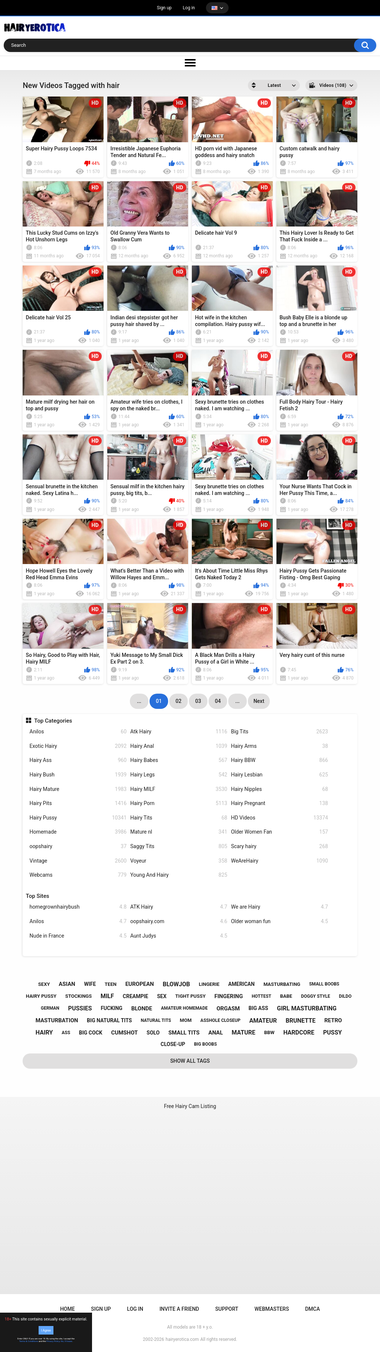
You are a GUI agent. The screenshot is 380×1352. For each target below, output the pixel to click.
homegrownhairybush (78, 907)
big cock (90, 1033)
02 (178, 701)
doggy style (315, 996)
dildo (345, 996)
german (50, 1008)
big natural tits (109, 1020)
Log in (189, 7)
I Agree (46, 1330)
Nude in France (78, 936)
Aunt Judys (178, 936)
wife (90, 984)
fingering (228, 996)
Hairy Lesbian (279, 775)
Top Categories (53, 720)
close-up (173, 1044)
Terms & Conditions (28, 1341)
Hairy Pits (78, 803)
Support (226, 1309)
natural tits (156, 1020)
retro (333, 1020)
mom (186, 1020)
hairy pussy (41, 996)
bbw (269, 1032)
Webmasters (272, 1309)
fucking (111, 1008)
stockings (78, 996)
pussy (332, 1032)
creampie (135, 996)
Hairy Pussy (78, 818)
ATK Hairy (178, 907)
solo (153, 1033)
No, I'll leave (66, 1341)
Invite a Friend (179, 1309)
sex (161, 996)
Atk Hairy (178, 732)
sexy (44, 984)
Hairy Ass (78, 760)
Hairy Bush (78, 775)
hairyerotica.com (182, 1339)
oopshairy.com (178, 921)
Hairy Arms (279, 746)
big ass (258, 1008)
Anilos (78, 732)
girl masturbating (307, 1008)
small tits (184, 1032)
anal (216, 1032)
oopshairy (78, 846)
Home (67, 1309)
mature (243, 1032)
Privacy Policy (53, 1341)
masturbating (281, 984)
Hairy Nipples (279, 789)
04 (218, 701)
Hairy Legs (178, 775)
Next (258, 701)
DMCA (312, 1309)
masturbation (57, 1020)
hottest (261, 996)
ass (66, 1032)
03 (198, 701)
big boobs (205, 1044)
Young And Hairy (178, 875)
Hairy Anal (178, 746)
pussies (80, 1008)
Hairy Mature (78, 789)
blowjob (176, 984)
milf (107, 996)
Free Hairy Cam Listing (190, 1106)
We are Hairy (279, 907)
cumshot (124, 1032)
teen (111, 984)
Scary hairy (279, 846)
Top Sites (37, 896)
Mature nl (178, 832)
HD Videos (279, 818)
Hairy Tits (178, 818)
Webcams (78, 875)
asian (67, 984)
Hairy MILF (178, 789)
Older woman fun (279, 921)
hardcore (298, 1032)
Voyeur (178, 861)
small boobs (324, 984)
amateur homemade (184, 1008)
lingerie (209, 984)
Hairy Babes (178, 760)
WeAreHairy (279, 861)
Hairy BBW (279, 760)
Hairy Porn (178, 803)
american (241, 984)
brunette (300, 1020)
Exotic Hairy (78, 746)
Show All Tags (190, 1061)
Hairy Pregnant (279, 803)
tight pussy (190, 996)
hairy (44, 1032)
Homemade (78, 832)
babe (286, 996)
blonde (141, 1008)
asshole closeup (220, 1020)
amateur (263, 1020)
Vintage (78, 861)
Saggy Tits (178, 846)
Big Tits (279, 732)
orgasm (228, 1008)
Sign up (164, 7)
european (139, 984)
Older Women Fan (279, 832)
